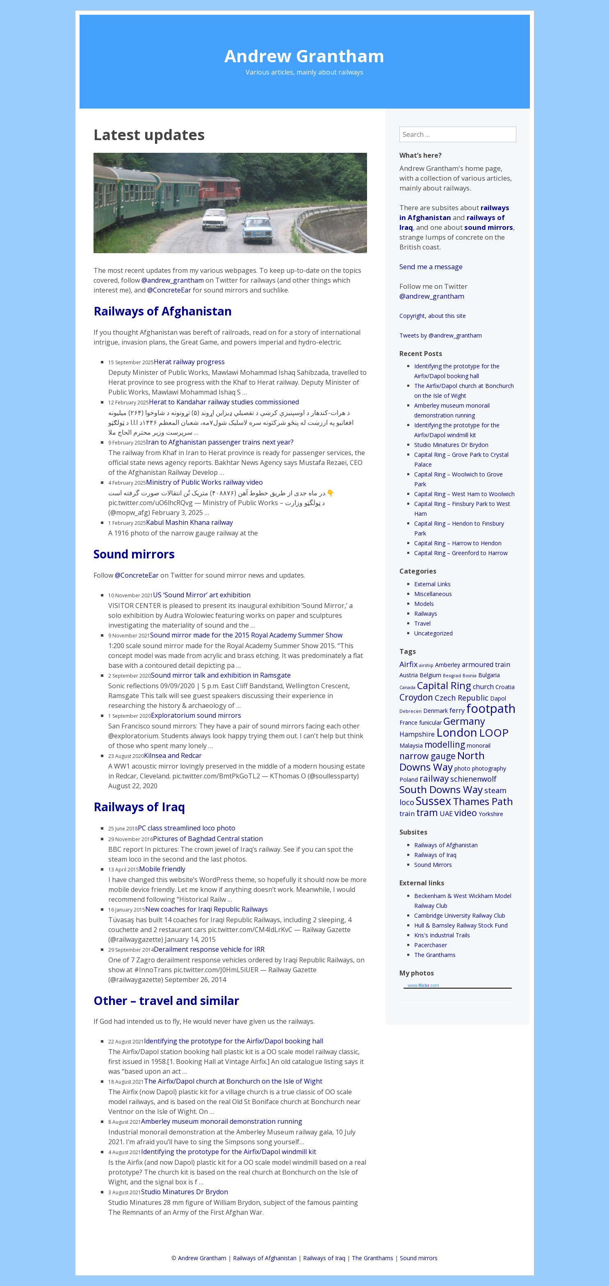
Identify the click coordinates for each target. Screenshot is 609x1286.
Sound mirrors (134, 554)
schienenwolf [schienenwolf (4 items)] (473, 779)
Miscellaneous (433, 594)
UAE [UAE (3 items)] (446, 813)
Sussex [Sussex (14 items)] (433, 800)
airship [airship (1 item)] (426, 665)
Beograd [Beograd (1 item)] (452, 675)
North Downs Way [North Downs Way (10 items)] (442, 760)
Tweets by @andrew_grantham (440, 335)
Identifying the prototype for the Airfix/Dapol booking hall (233, 1041)
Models (424, 604)
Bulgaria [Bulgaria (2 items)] (489, 675)
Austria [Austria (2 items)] (408, 675)
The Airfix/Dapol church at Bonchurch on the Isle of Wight (233, 1081)
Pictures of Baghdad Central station (208, 838)
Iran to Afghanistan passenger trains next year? (220, 442)
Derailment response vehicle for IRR (209, 949)
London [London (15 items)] (456, 732)
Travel (422, 623)
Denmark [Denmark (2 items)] (435, 710)
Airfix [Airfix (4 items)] (408, 664)
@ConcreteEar (169, 290)
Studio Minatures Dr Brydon (184, 1191)
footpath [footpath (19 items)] (490, 708)
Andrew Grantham (304, 55)
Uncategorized (433, 633)
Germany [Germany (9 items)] (464, 721)
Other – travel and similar (166, 1000)
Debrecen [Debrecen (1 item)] (410, 711)
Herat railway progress (189, 361)
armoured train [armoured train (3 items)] (486, 664)
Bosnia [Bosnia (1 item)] (470, 675)
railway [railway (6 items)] (434, 778)
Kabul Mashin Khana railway (189, 522)
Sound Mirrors (433, 865)
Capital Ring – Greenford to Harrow (461, 553)
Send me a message (431, 266)
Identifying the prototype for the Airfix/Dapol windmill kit (228, 1151)
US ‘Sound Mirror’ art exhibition (202, 594)
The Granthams (435, 955)
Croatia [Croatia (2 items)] (505, 687)
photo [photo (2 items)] (462, 768)
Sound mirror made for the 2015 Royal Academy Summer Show (246, 635)
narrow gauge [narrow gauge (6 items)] (427, 756)
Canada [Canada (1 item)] (407, 687)
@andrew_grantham (172, 280)
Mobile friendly (162, 868)
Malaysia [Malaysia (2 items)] (411, 745)
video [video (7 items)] (465, 813)
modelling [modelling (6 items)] (444, 744)
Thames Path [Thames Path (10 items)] (483, 801)
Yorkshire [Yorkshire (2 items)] (491, 814)
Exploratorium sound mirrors (196, 715)
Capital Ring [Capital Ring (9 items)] (444, 685)
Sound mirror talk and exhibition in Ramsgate (221, 675)
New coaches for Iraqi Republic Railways (206, 909)
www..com (423, 985)
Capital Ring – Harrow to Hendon (458, 543)
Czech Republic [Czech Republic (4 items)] (461, 698)
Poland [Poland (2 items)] (408, 779)
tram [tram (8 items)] (427, 812)
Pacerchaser (430, 945)
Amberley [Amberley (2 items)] (447, 665)
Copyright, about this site (432, 316)
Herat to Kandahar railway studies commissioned (224, 401)
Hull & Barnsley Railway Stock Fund (461, 925)
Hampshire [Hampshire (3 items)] (417, 734)
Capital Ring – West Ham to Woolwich (464, 494)
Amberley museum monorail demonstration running (221, 1121)
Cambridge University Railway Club (459, 915)
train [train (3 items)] (407, 813)
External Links (432, 584)
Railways (425, 613)
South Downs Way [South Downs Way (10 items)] (441, 789)
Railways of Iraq (139, 806)
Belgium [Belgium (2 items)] (430, 675)
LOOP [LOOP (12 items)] (494, 732)
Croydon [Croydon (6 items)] (416, 697)
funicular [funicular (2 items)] (430, 722)
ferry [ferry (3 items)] (457, 710)
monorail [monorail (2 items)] (478, 745)
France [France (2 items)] (408, 722)
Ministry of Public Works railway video (204, 482)
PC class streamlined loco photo (186, 827)
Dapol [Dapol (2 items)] (498, 698)
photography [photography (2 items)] (489, 768)
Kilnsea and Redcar (173, 755)
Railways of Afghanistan (163, 311)
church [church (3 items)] (483, 686)
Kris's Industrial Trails (442, 935)
